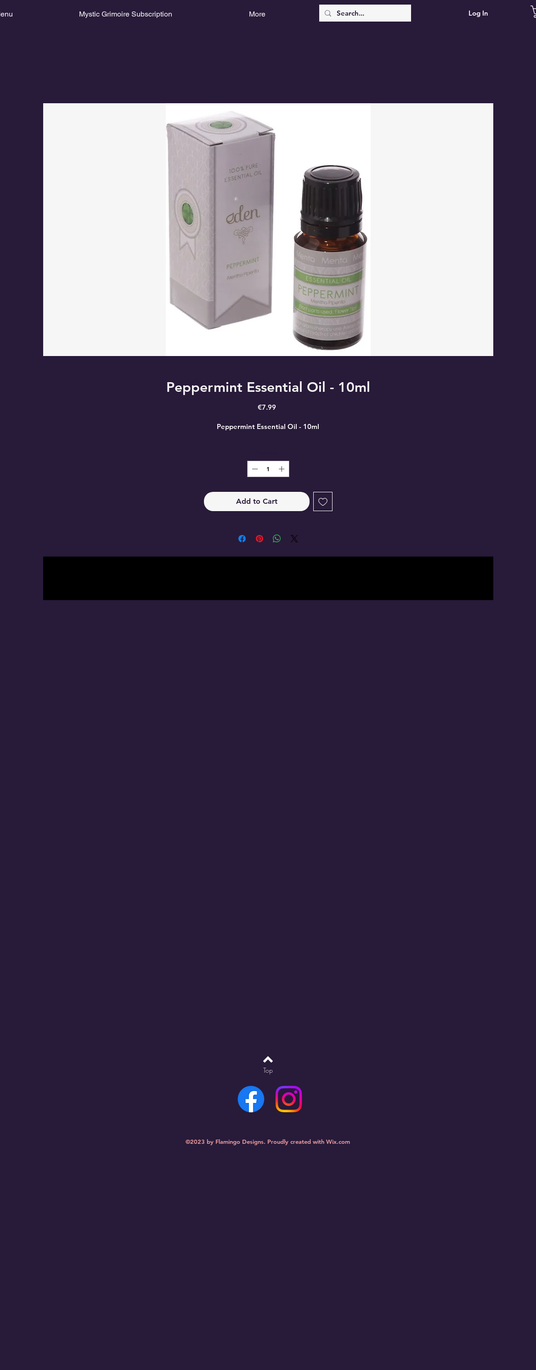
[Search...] (364, 13)
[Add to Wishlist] (323, 501)
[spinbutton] (268, 469)
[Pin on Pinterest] (259, 538)
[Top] (268, 1070)
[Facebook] (251, 1099)
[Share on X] (294, 538)
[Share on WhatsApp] (276, 538)
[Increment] (282, 469)
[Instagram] (288, 1099)
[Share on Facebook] (242, 538)
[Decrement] (254, 469)
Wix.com (338, 1141)
